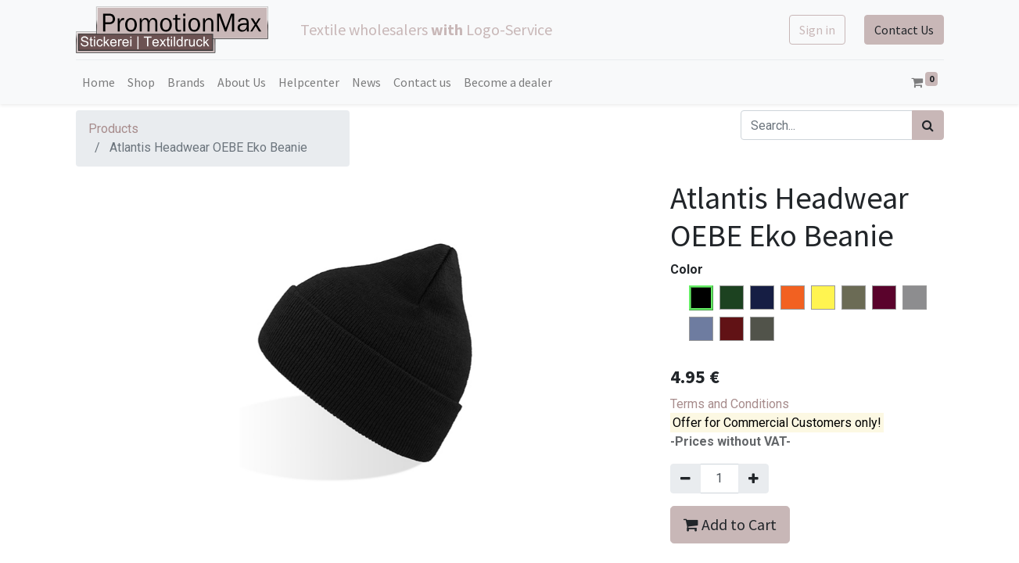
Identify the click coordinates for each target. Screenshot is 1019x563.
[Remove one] (685, 478)
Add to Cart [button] (730, 524)
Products (113, 128)
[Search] (928, 125)
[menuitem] (98, 82)
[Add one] (753, 478)
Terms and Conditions (729, 403)
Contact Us (904, 30)
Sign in (817, 30)
